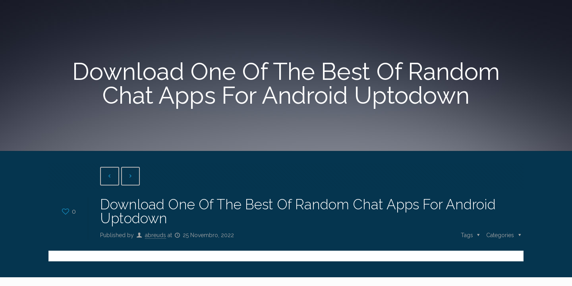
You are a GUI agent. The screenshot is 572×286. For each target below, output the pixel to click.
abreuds (155, 235)
